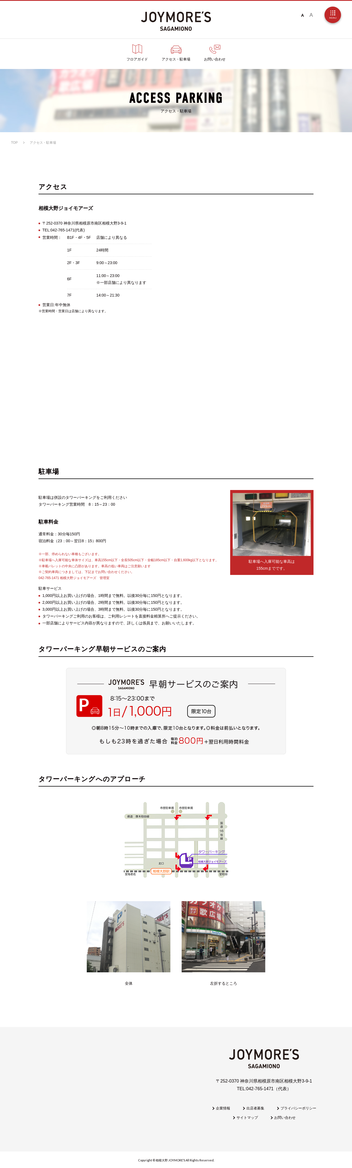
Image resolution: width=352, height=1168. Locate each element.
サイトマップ (247, 1118)
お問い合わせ (285, 1118)
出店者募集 (255, 1108)
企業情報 (223, 1108)
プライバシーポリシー (298, 1108)
